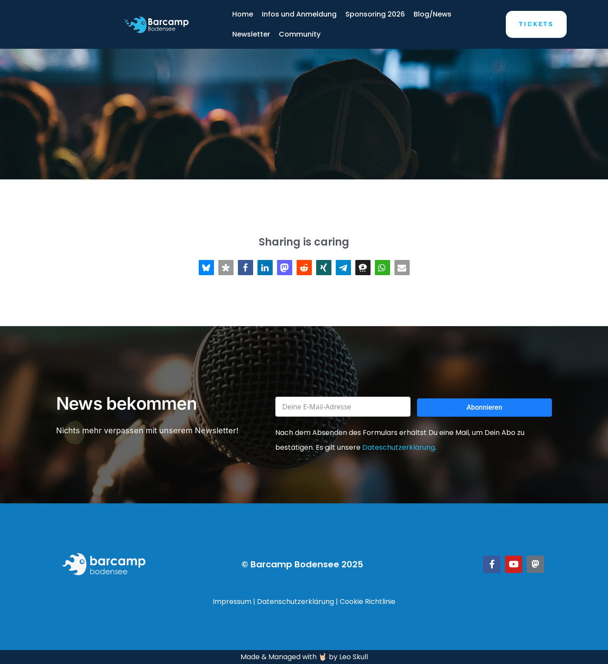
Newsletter (251, 34)
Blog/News (432, 14)
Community (300, 34)
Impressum (232, 602)
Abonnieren (484, 407)
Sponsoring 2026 (375, 14)
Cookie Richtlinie (367, 602)
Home (242, 14)
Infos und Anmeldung (299, 14)
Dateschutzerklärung (398, 447)
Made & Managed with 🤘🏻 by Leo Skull (304, 657)
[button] (206, 267)
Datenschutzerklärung (295, 602)
